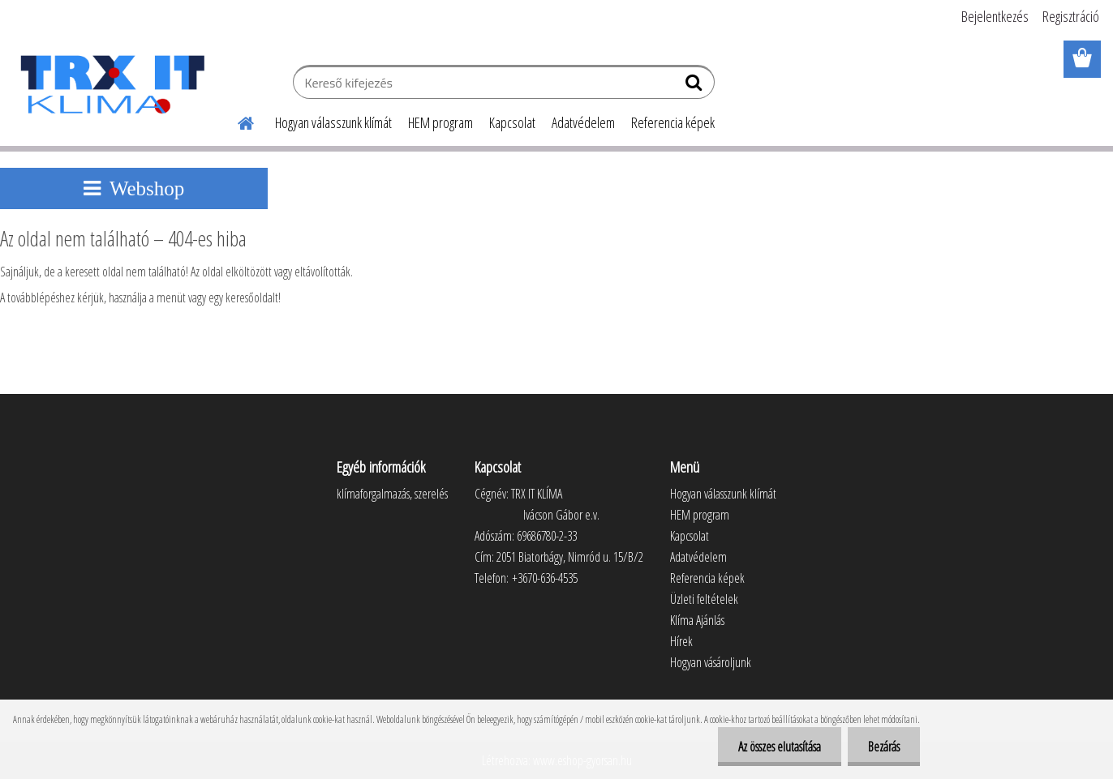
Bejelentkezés (995, 16)
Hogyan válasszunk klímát (333, 122)
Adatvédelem (583, 122)
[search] (695, 86)
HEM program (440, 122)
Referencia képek (673, 122)
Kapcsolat (512, 122)
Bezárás (884, 746)
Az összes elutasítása (779, 746)
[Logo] (111, 84)
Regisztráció (1070, 16)
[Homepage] (236, 120)
